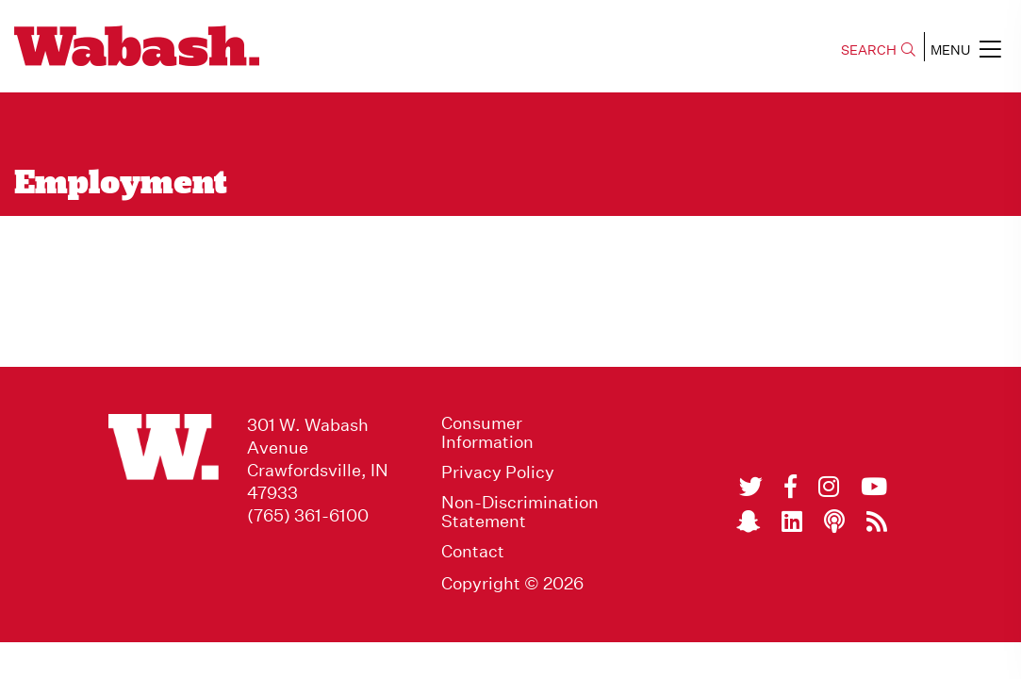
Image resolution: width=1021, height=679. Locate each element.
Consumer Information (487, 433)
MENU (965, 49)
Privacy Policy (497, 472)
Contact (472, 551)
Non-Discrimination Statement (520, 512)
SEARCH (878, 49)
